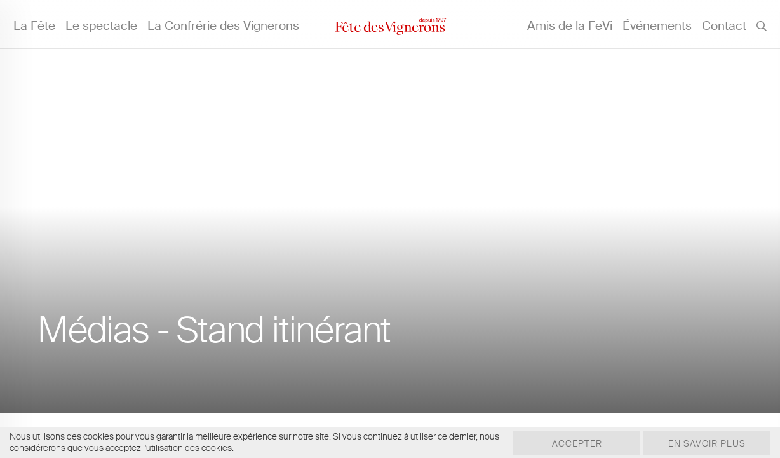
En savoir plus (707, 443)
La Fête (34, 26)
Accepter (577, 443)
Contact (724, 26)
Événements (657, 26)
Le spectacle (101, 26)
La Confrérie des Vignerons (223, 26)
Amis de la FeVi (569, 26)
